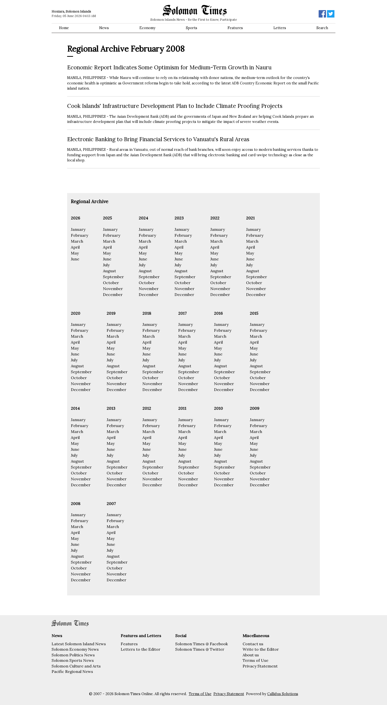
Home (64, 28)
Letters (279, 28)
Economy (147, 28)
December (113, 294)
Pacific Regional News (72, 671)
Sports (191, 28)
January (78, 229)
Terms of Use (255, 660)
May (75, 253)
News (104, 28)
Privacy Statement (260, 666)
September (113, 276)
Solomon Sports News (73, 660)
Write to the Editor (261, 649)
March (77, 241)
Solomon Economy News (75, 649)
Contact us (253, 643)
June (75, 258)
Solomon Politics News (73, 654)
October (111, 282)
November (113, 288)
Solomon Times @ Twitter (199, 649)
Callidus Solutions (282, 694)
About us (251, 654)
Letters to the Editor (140, 649)
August (109, 270)
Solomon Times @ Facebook (201, 643)
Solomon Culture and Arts (76, 666)
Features (235, 28)
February (79, 235)
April (75, 247)
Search (322, 28)
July (106, 264)
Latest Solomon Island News (79, 643)
